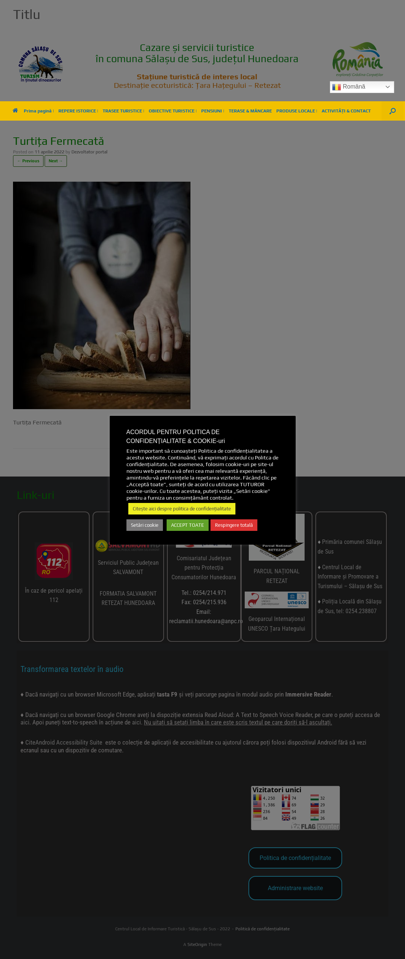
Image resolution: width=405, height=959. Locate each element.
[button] (393, 111)
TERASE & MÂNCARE (250, 111)
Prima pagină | (33, 111)
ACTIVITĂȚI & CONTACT (346, 111)
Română (348, 87)
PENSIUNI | (212, 111)
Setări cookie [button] (144, 525)
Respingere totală (234, 525)
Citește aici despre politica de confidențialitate (182, 509)
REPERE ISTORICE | (78, 111)
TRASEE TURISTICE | (123, 111)
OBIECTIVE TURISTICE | (173, 111)
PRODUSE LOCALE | (296, 111)
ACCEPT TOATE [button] (187, 525)
